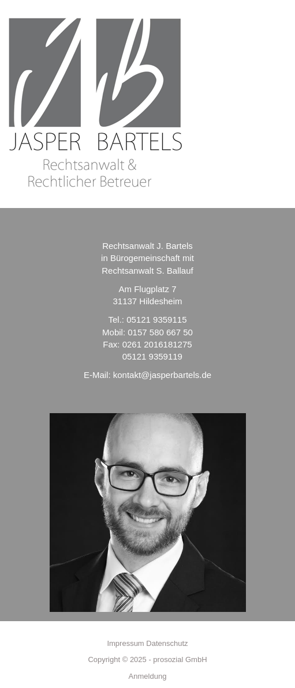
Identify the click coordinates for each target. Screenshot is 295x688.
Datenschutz (167, 643)
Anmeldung (148, 676)
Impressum (125, 643)
